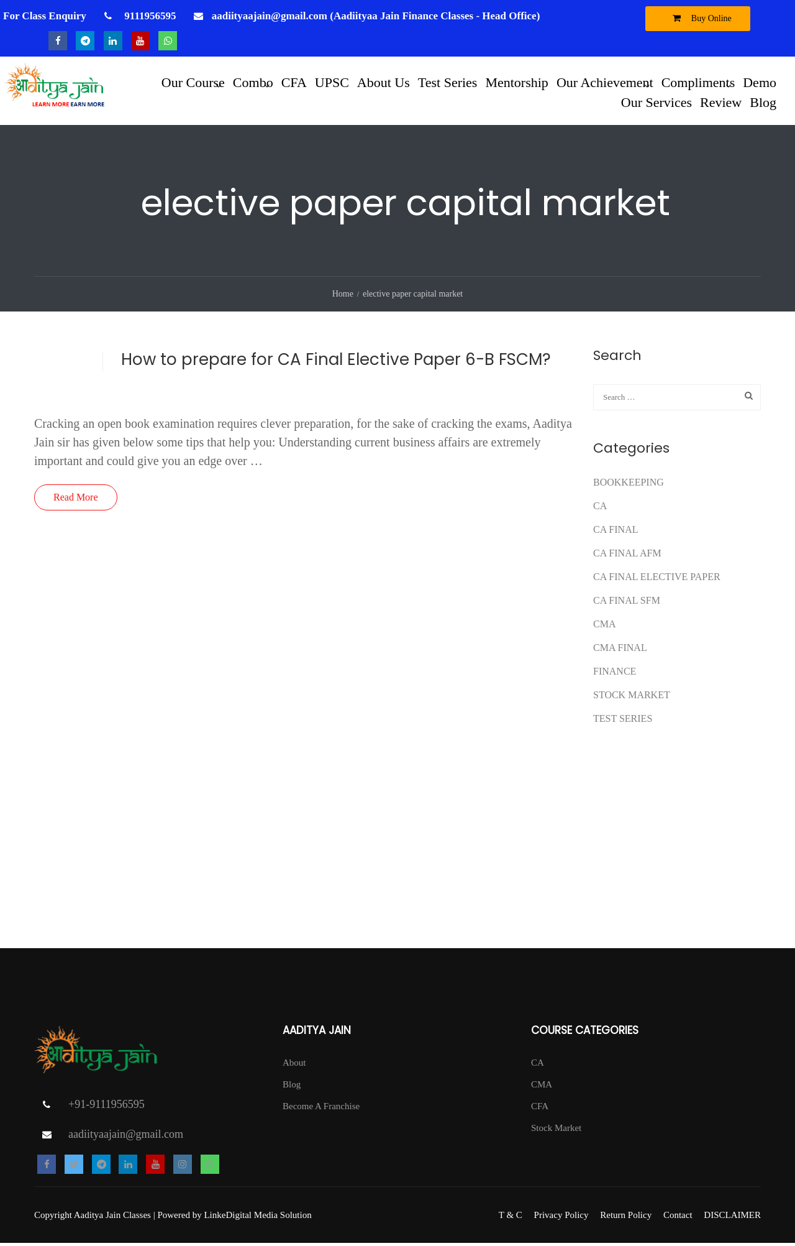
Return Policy (626, 1218)
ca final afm (627, 555)
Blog (763, 102)
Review (721, 102)
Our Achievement (604, 82)
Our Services (656, 102)
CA (600, 508)
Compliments (698, 82)
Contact (678, 1218)
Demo (759, 82)
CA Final (615, 532)
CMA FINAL (620, 650)
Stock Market (631, 697)
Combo (253, 82)
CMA (604, 626)
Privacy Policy (561, 1218)
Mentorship (516, 82)
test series (622, 721)
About (294, 1065)
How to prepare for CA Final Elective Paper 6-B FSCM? (336, 361)
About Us (383, 82)
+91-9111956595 (106, 1107)
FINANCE (614, 673)
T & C (510, 1218)
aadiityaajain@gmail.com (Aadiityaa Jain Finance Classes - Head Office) (376, 16)
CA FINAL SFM (626, 603)
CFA (294, 82)
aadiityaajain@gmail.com (125, 1137)
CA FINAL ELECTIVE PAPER (656, 579)
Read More (75, 499)
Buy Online (699, 18)
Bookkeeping (628, 484)
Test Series (448, 82)
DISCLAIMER (732, 1218)
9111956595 (149, 16)
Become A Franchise (321, 1109)
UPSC (332, 82)
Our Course (193, 82)
